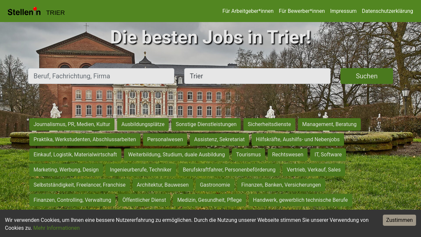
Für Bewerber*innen (302, 11)
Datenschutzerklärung (387, 11)
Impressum (343, 11)
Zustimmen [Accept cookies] (399, 220)
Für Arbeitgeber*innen (247, 11)
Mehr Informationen (56, 228)
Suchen (367, 76)
